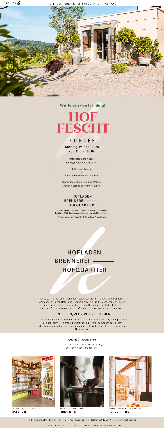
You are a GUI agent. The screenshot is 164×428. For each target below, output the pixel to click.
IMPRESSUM (99, 425)
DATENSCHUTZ (114, 425)
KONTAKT (87, 425)
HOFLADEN (47, 425)
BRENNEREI (60, 425)
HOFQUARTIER (74, 425)
